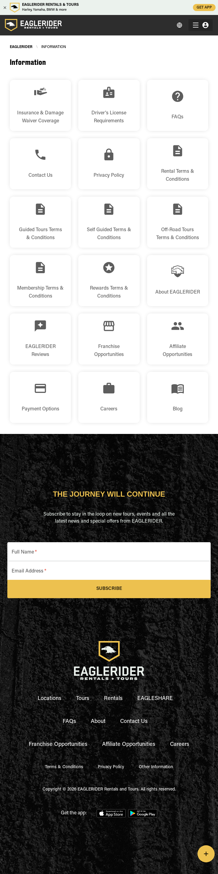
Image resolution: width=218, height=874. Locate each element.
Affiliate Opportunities (128, 744)
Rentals (113, 699)
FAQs (69, 721)
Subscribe (109, 589)
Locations (49, 699)
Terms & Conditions (64, 767)
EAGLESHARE (155, 699)
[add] (206, 853)
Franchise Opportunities (58, 744)
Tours (82, 699)
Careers (179, 744)
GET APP (204, 7)
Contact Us (134, 721)
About (98, 721)
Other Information (156, 767)
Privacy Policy (111, 767)
